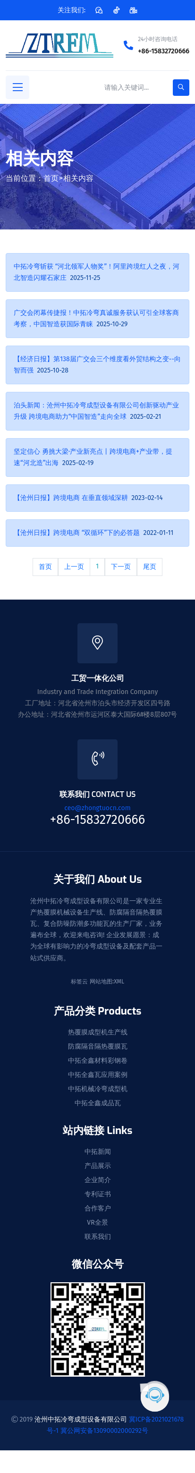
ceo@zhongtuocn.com (97, 808)
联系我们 (98, 1237)
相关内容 (78, 178)
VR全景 (97, 1222)
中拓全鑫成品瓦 (98, 1103)
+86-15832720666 (163, 51)
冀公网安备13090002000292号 (104, 1431)
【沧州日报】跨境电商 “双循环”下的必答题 (77, 533)
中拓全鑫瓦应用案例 (97, 1075)
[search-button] (181, 87)
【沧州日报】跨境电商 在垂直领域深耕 (71, 498)
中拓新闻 (98, 1152)
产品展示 (98, 1166)
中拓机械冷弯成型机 (97, 1089)
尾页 (149, 567)
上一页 (74, 567)
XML (119, 981)
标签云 (79, 981)
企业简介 (98, 1180)
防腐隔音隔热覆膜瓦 (97, 1046)
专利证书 (98, 1194)
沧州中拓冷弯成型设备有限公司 (80, 1419)
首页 (51, 178)
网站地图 (101, 981)
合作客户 (98, 1208)
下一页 (121, 567)
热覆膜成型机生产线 (97, 1032)
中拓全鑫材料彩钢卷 (97, 1061)
